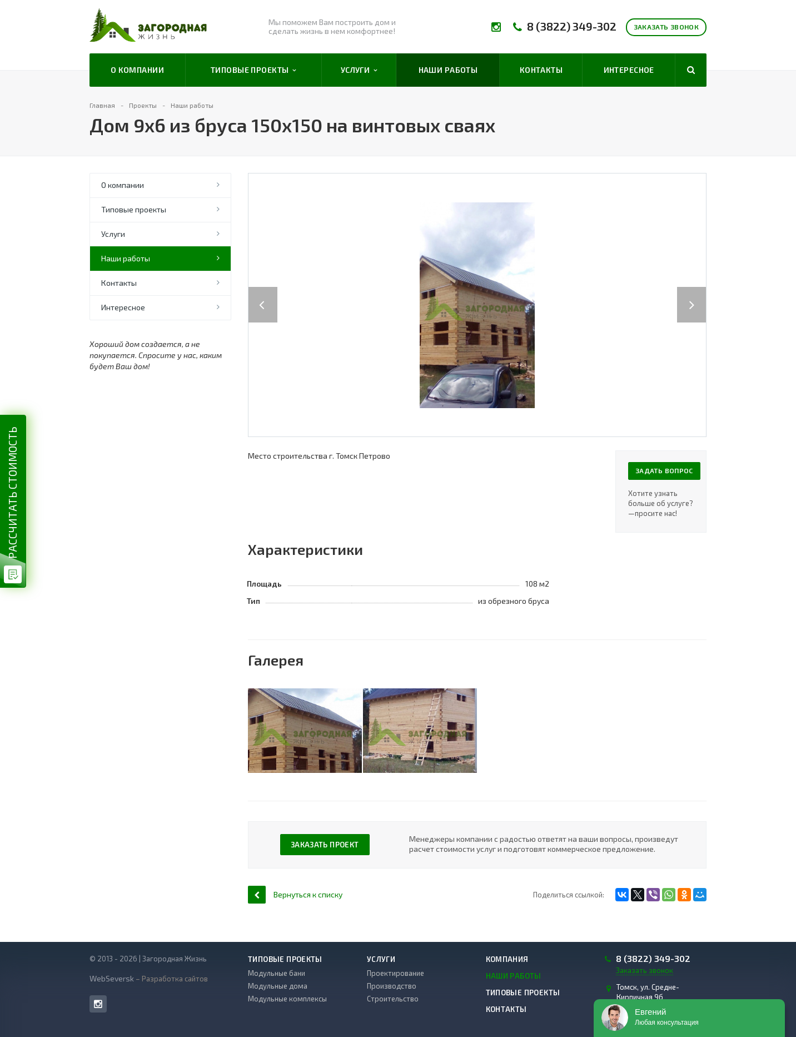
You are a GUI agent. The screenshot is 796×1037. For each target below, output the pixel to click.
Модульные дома (277, 985)
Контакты (541, 70)
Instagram (98, 1004)
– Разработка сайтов (171, 978)
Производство (391, 985)
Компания (507, 959)
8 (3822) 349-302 (571, 26)
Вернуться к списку (295, 894)
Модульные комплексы (287, 998)
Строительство (393, 998)
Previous (262, 293)
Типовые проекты (253, 70)
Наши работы (448, 70)
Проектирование (395, 973)
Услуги (359, 70)
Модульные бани (276, 973)
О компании (137, 70)
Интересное (629, 70)
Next (697, 293)
